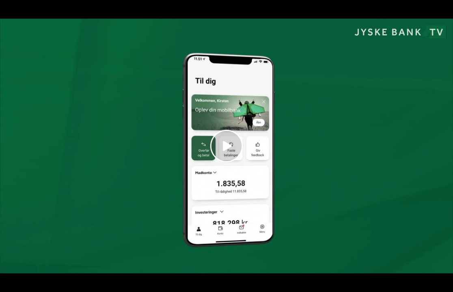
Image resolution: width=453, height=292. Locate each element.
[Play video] (226, 146)
